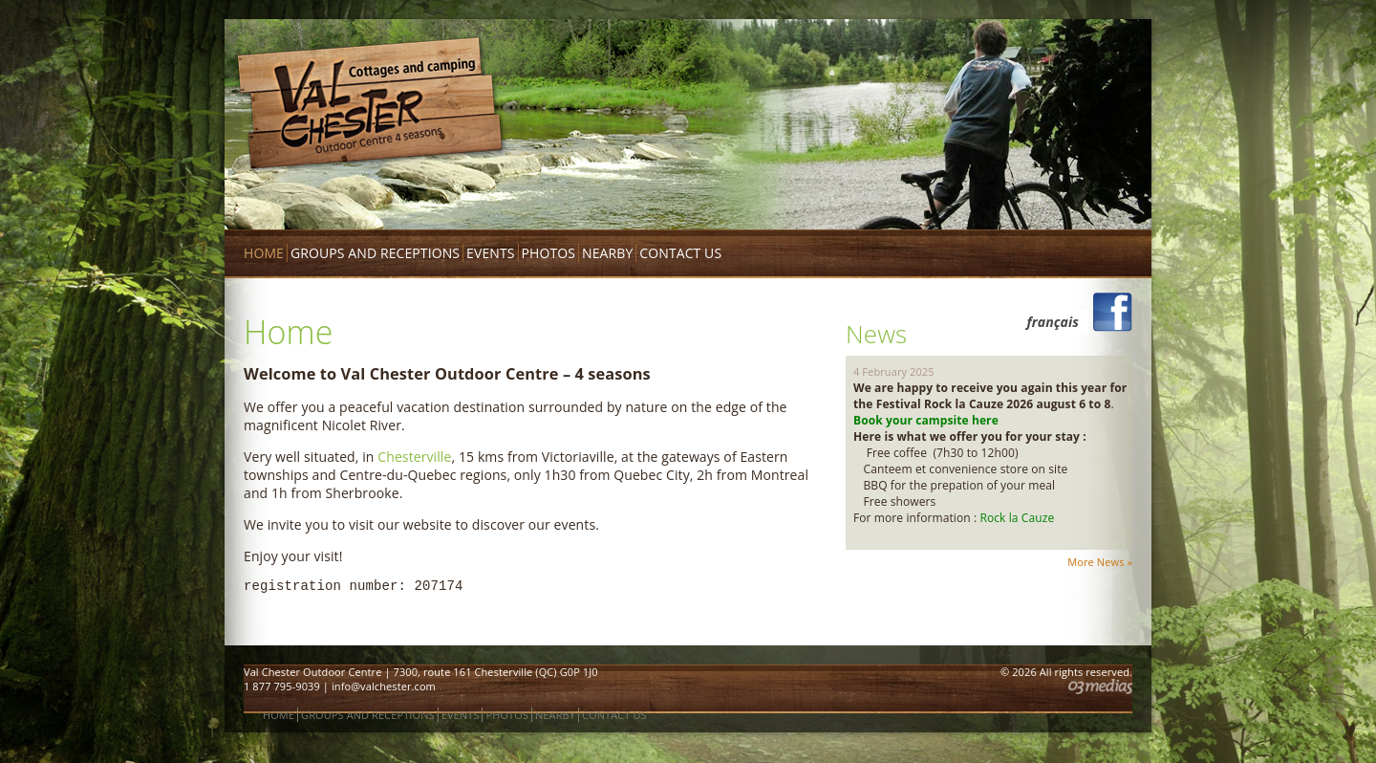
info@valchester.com (384, 686)
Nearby (607, 253)
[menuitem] (1048, 322)
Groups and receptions (375, 253)
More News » (1099, 562)
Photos (549, 253)
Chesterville (414, 456)
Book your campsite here (927, 420)
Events (490, 253)
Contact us (680, 253)
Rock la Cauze (1016, 518)
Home (264, 253)
